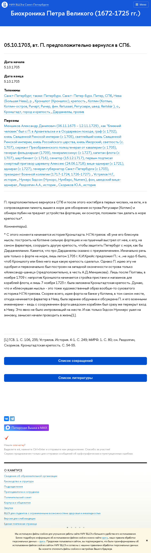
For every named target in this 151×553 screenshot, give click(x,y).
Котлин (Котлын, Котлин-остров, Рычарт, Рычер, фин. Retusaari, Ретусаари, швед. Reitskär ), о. (61, 103)
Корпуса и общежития (17, 502)
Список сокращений (75, 361)
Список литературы (75, 378)
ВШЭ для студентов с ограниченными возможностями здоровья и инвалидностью (52, 513)
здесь (105, 537)
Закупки (8, 508)
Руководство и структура (18, 481)
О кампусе (13, 470)
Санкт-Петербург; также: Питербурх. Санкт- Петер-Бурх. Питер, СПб (58, 95)
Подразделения (13, 486)
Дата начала (14, 61)
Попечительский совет (17, 497)
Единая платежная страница (20, 524)
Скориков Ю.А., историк (77, 184)
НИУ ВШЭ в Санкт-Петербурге (29, 4)
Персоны (11, 120)
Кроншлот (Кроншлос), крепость (60, 101)
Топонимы (12, 90)
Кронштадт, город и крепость (27, 111)
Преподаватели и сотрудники (21, 492)
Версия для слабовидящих (19, 518)
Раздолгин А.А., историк (38, 184)
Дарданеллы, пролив (68, 111)
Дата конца (13, 76)
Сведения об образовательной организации (30, 476)
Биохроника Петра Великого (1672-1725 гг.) (75, 13)
